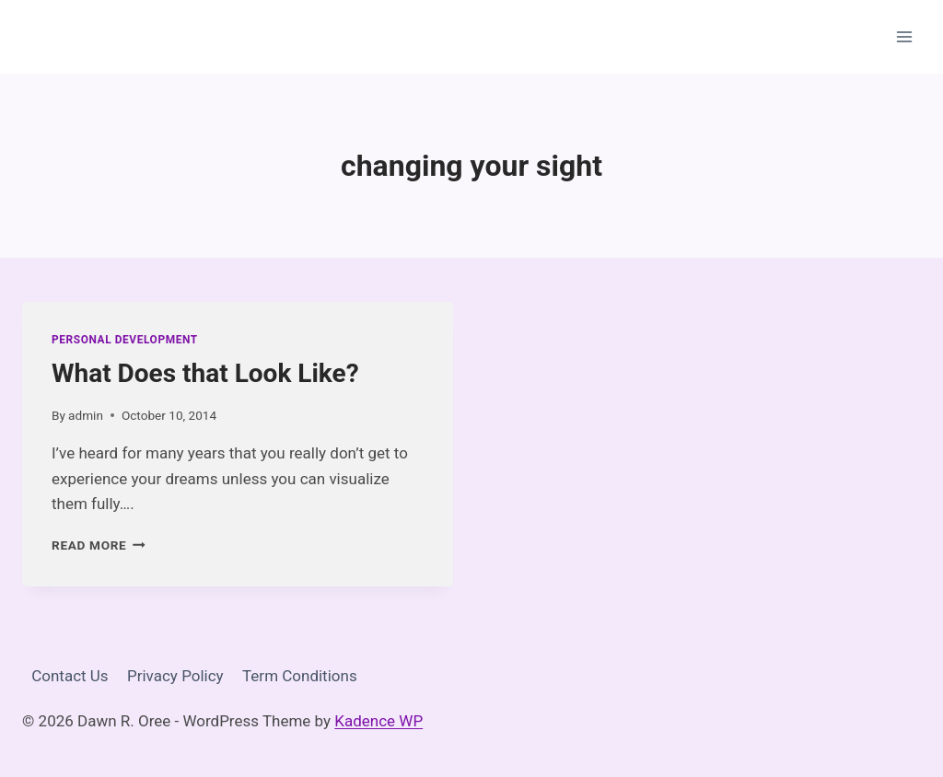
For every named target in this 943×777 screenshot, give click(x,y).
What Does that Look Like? (205, 373)
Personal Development (125, 339)
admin (85, 415)
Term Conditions (299, 676)
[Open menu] (904, 36)
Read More (99, 545)
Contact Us (69, 676)
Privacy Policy (175, 676)
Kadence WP (378, 721)
